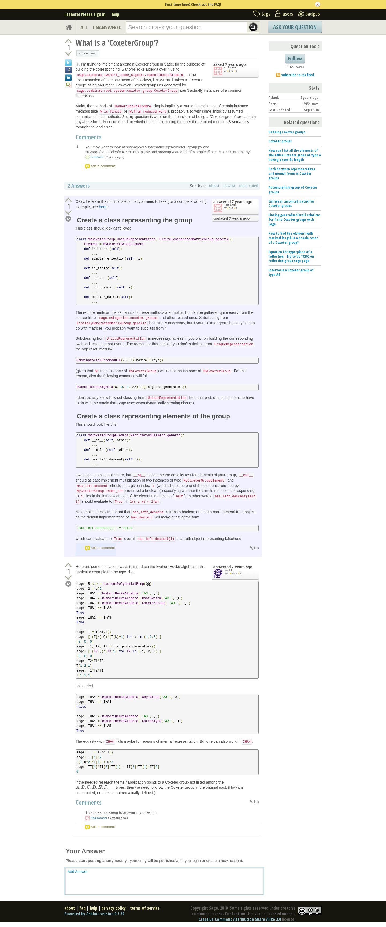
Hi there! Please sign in (84, 14)
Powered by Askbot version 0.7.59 (94, 914)
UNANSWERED (107, 27)
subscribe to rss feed (297, 74)
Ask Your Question (295, 27)
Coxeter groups (280, 141)
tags (265, 13)
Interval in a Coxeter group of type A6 (291, 272)
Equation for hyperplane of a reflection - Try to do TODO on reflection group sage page (291, 256)
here (102, 207)
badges (312, 13)
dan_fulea (229, 570)
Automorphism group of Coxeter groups (293, 189)
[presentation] (129, 572)
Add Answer (78, 871)
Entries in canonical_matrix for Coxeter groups (291, 203)
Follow (295, 58)
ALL (84, 27)
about (69, 908)
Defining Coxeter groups (287, 131)
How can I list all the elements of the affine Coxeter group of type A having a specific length (295, 155)
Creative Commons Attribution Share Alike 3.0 (240, 919)
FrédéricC (97, 157)
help (115, 14)
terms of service (145, 908)
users (288, 13)
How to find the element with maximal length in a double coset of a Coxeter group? (293, 238)
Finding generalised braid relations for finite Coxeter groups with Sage (294, 219)
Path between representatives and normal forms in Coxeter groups (292, 173)
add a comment (103, 166)
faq (82, 908)
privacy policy (114, 908)
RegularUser (230, 67)
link (256, 548)
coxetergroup (87, 53)
